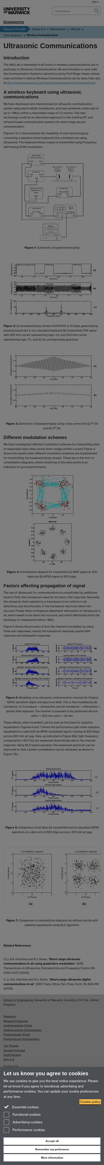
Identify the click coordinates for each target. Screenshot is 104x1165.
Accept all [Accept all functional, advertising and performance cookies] (52, 1141)
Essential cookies (21, 1107)
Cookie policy (90, 1102)
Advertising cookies (23, 1122)
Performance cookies (24, 1130)
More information (52, 1157)
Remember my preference (52, 1149)
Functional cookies (22, 1115)
